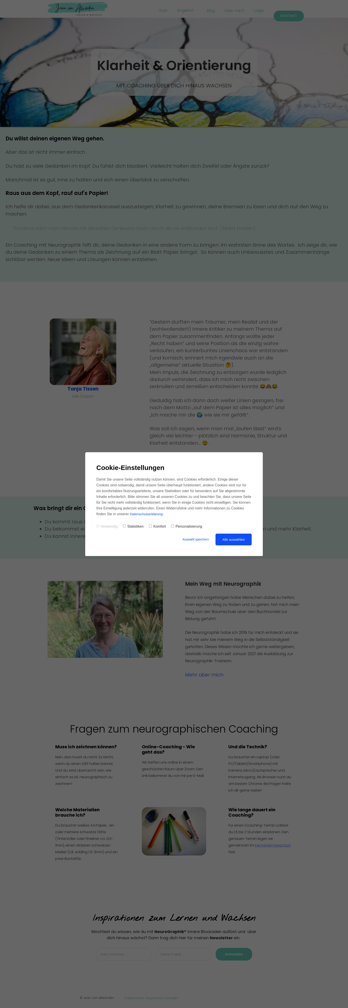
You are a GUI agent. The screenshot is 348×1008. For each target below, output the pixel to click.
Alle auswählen (233, 539)
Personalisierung (186, 526)
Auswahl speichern (195, 539)
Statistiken (133, 526)
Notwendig (107, 526)
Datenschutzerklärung (147, 514)
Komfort (157, 526)
